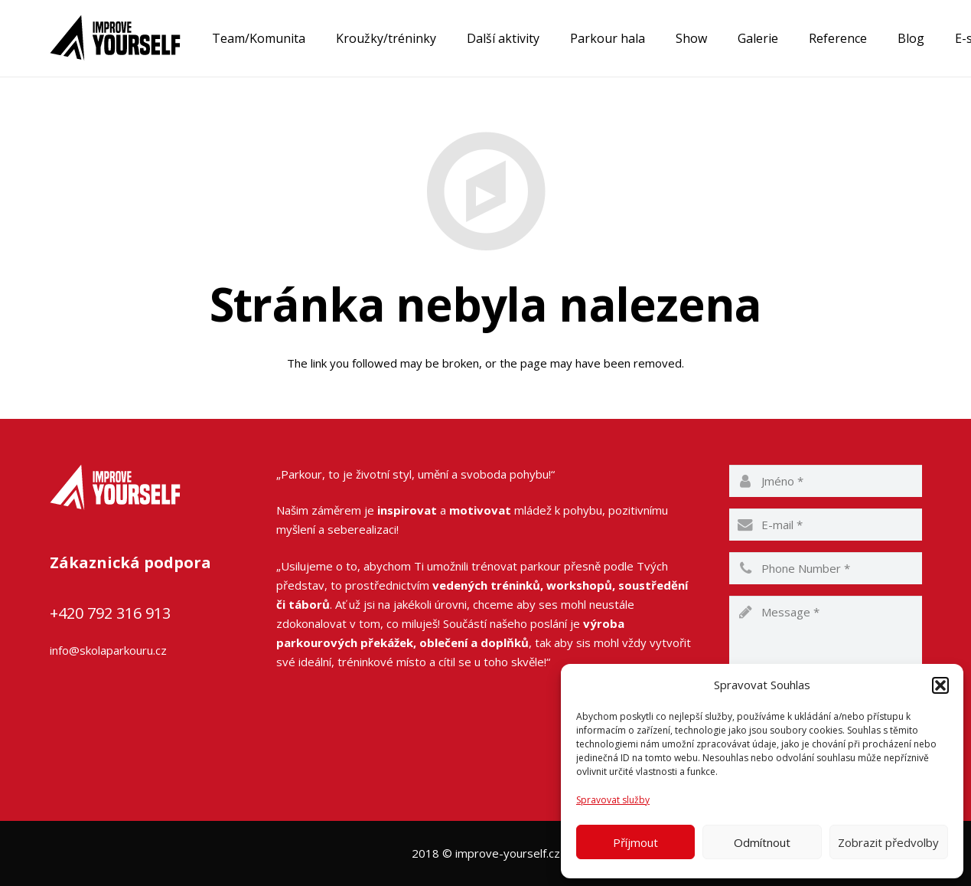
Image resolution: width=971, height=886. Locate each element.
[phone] (825, 568)
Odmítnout (762, 842)
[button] (940, 685)
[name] (825, 481)
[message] (825, 642)
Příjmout (635, 842)
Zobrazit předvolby (888, 842)
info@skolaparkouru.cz (108, 650)
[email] (825, 524)
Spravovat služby (613, 799)
